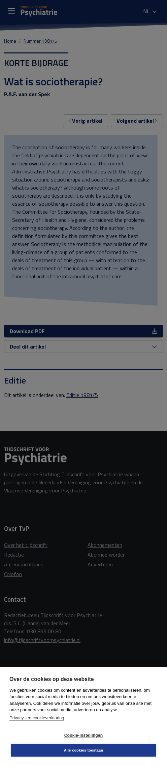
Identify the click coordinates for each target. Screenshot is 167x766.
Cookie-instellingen (83, 735)
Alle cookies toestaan (83, 750)
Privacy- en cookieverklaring (36, 717)
